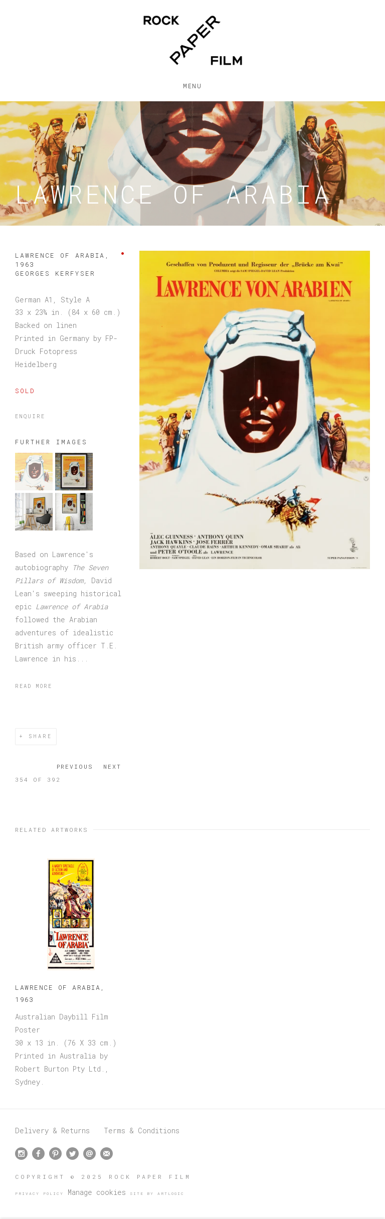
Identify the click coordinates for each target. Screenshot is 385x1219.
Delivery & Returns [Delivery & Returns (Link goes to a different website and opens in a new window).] (52, 1130)
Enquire (30, 416)
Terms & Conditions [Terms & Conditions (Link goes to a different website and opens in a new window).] (141, 1130)
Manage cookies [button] (97, 1192)
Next (112, 766)
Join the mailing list (106, 1153)
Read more (33, 685)
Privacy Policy (39, 1193)
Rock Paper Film (192, 40)
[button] (34, 487)
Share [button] (40, 736)
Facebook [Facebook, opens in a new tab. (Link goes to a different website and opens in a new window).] (38, 1153)
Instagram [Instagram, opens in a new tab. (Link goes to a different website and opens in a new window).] (21, 1153)
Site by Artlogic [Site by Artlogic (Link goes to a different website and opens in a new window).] (157, 1193)
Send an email (89, 1153)
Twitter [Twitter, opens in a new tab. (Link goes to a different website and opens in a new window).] (72, 1153)
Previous (75, 766)
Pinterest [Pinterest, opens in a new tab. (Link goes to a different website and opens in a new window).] (55, 1153)
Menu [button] (192, 84)
